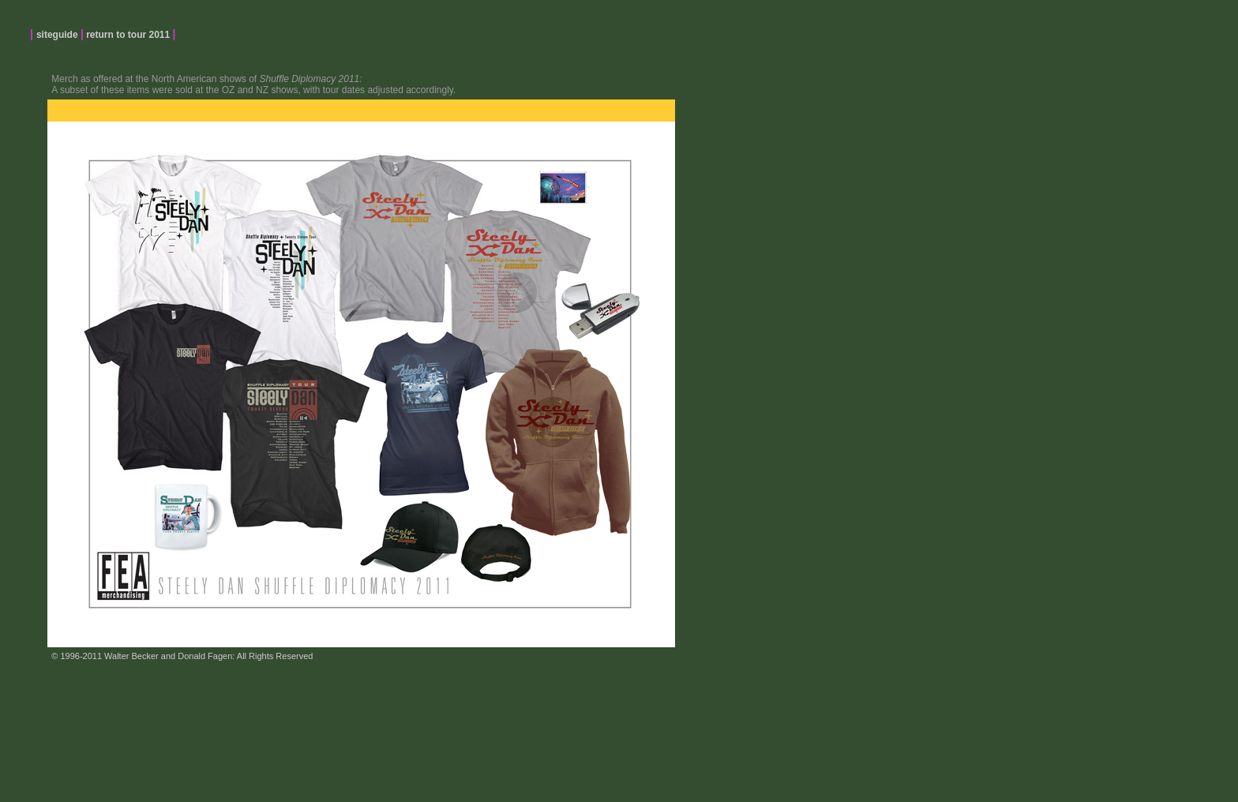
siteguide (58, 34)
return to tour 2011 (128, 34)
